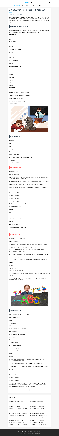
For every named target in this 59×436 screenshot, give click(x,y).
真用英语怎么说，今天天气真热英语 (37, 420)
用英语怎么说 (17, 5)
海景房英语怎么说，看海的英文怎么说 (16, 404)
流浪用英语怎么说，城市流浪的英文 (16, 401)
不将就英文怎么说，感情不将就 (36, 410)
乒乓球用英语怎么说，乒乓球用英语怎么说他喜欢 (18, 409)
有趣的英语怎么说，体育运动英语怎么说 (17, 415)
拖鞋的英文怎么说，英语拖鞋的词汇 (19, 389)
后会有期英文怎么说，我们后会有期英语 (37, 413)
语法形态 (32, 5)
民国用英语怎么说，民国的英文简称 (16, 420)
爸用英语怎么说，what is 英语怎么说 (37, 408)
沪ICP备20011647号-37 (36, 433)
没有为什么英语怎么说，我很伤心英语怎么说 (38, 415)
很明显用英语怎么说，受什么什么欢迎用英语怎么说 (18, 425)
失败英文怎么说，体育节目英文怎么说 (37, 401)
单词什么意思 (25, 5)
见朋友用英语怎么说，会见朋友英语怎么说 (17, 422)
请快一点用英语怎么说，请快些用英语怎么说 (18, 413)
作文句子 (39, 5)
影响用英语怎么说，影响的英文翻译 (43, 389)
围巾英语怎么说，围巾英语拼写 (15, 406)
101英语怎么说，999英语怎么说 (15, 417)
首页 (11, 5)
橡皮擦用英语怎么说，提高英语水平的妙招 (38, 424)
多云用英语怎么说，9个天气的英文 (16, 410)
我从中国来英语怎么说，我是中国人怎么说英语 (39, 404)
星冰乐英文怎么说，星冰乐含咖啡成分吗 (37, 417)
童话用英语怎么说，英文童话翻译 (36, 422)
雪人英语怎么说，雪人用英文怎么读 (37, 406)
